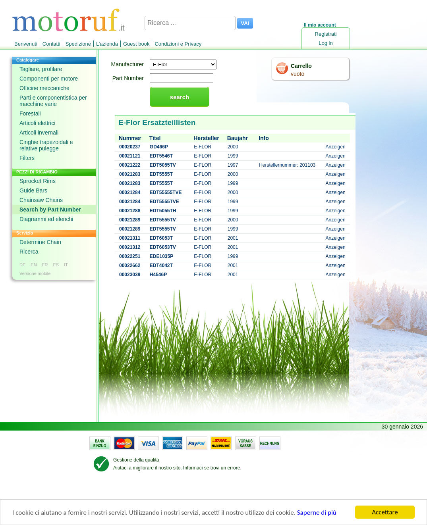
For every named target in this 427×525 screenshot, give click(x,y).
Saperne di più (316, 513)
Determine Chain (40, 242)
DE (22, 264)
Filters (27, 158)
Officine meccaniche (44, 88)
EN (34, 264)
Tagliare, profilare (40, 69)
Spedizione (78, 44)
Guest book (136, 44)
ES (56, 264)
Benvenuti (25, 44)
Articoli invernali (38, 132)
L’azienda (107, 44)
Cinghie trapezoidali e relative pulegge (46, 145)
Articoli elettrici (37, 123)
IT (66, 264)
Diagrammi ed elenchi (46, 219)
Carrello (301, 66)
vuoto (297, 74)
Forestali (30, 113)
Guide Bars (33, 190)
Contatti (51, 44)
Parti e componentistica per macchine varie (53, 100)
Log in (325, 43)
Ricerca (28, 251)
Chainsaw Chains (41, 200)
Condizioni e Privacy (178, 44)
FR (45, 264)
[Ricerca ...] (190, 23)
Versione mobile (34, 273)
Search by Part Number (50, 209)
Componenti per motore (48, 78)
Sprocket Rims (37, 181)
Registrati (326, 34)
